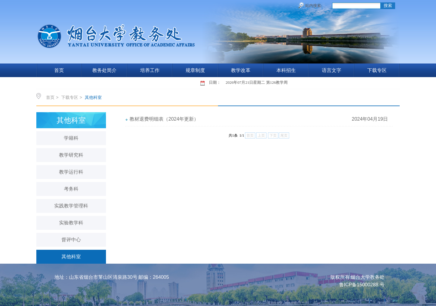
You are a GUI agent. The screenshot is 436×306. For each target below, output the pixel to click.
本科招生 (286, 70)
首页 (59, 70)
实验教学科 (71, 222)
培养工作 (150, 70)
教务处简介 (104, 70)
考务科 (71, 188)
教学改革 (240, 70)
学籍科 (71, 138)
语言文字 (331, 70)
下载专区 (377, 70)
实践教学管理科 (71, 205)
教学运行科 (71, 171)
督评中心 (71, 239)
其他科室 (93, 97)
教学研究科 (71, 155)
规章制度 (195, 70)
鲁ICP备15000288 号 (362, 284)
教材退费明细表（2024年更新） (164, 119)
